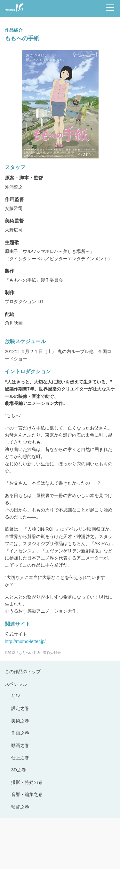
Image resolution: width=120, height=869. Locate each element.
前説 (15, 696)
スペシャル (16, 684)
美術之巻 (20, 720)
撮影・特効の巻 (27, 782)
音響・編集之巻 (27, 794)
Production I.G (14, 7)
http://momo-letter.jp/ (25, 641)
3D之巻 (18, 769)
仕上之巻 (20, 757)
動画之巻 (20, 745)
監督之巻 (20, 806)
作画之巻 (20, 733)
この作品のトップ (23, 671)
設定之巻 (20, 708)
